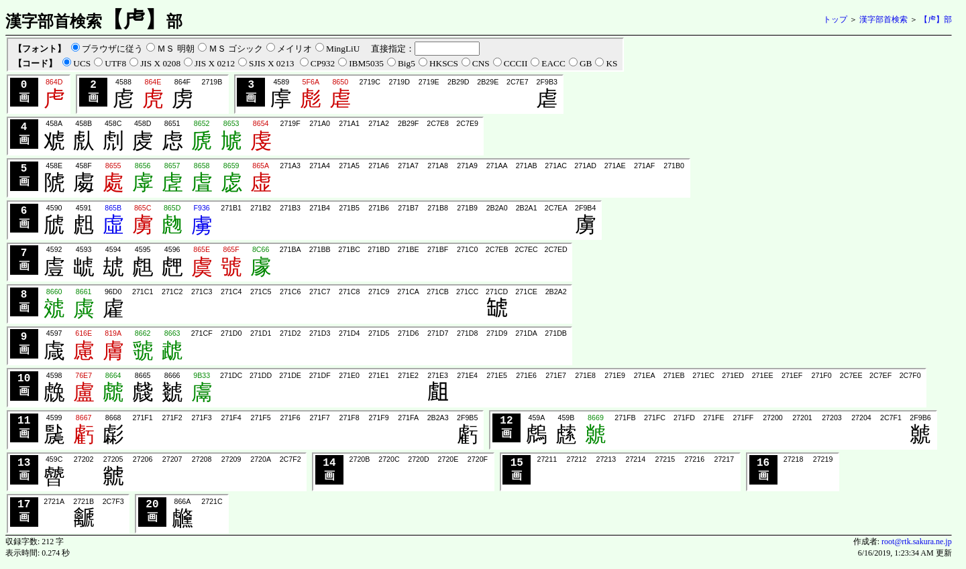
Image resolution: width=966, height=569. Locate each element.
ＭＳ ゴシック (236, 49)
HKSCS (443, 63)
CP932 (323, 63)
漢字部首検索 (883, 19)
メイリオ (294, 49)
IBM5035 (366, 63)
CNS (481, 63)
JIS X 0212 (215, 63)
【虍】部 (936, 19)
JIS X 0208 (160, 63)
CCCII (516, 63)
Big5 (406, 63)
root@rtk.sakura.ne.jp (916, 546)
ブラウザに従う (112, 49)
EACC (553, 63)
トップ (835, 19)
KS (611, 63)
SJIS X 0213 (273, 63)
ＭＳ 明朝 (175, 49)
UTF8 (115, 63)
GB (586, 63)
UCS (82, 63)
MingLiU (343, 49)
